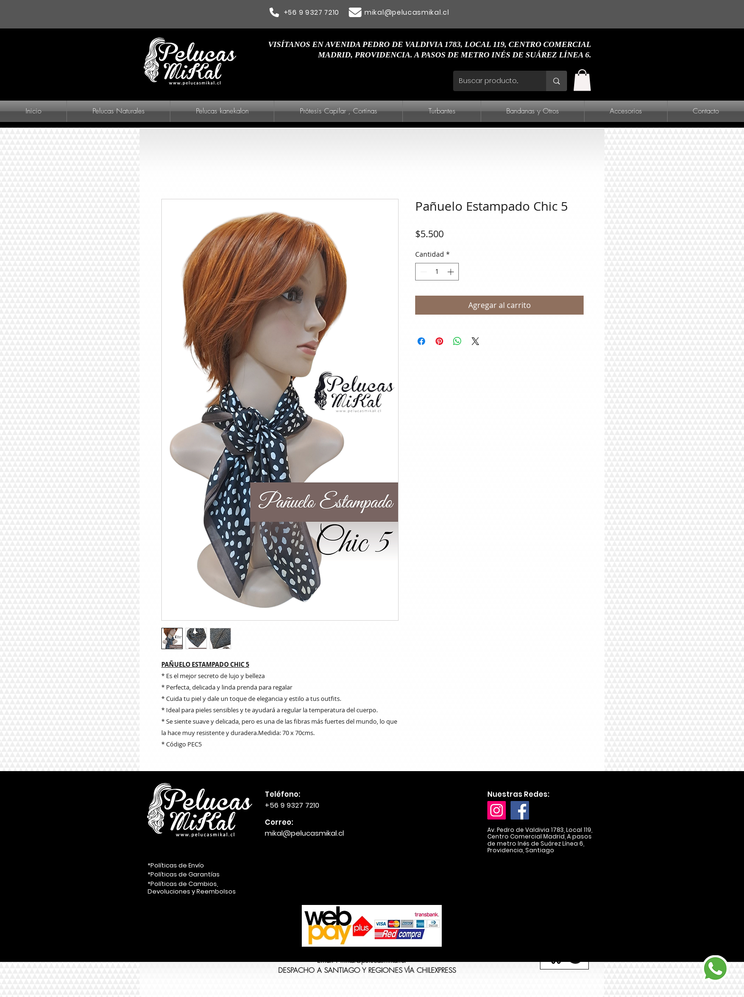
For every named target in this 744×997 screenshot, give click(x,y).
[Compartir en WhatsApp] (457, 341)
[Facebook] (520, 810)
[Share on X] (475, 341)
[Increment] (451, 271)
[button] (582, 80)
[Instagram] (496, 810)
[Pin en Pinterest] (439, 341)
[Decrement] (422, 271)
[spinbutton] (437, 271)
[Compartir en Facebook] (421, 341)
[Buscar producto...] (492, 81)
